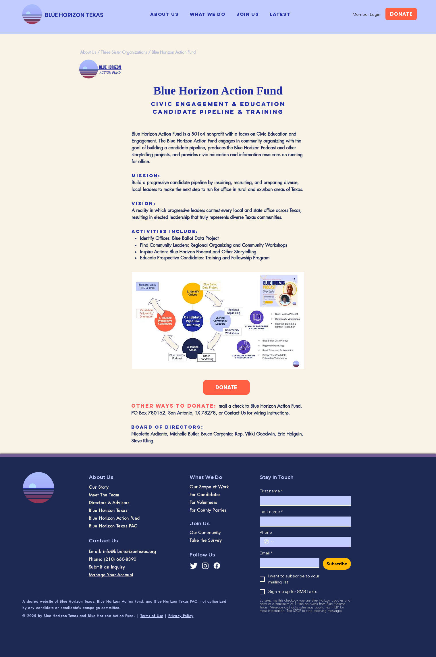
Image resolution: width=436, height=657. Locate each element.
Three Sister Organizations (124, 52)
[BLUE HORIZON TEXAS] (74, 15)
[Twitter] (194, 565)
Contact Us (235, 413)
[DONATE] (401, 14)
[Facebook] (217, 565)
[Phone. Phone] (311, 542)
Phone (266, 532)
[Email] (288, 562)
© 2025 (30, 615)
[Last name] (304, 521)
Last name (271, 511)
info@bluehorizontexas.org (129, 551)
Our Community (205, 532)
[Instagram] (205, 565)
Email (266, 553)
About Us (88, 52)
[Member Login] (366, 14)
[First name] (304, 500)
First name (271, 491)
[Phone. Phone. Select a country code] (269, 541)
